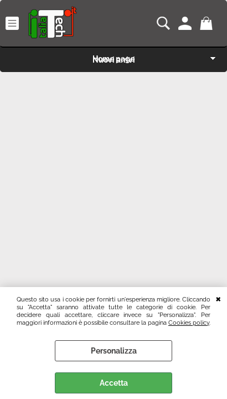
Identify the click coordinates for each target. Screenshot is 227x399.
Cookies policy (188, 322)
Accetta (114, 382)
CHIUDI (218, 298)
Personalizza (114, 350)
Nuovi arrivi (113, 59)
